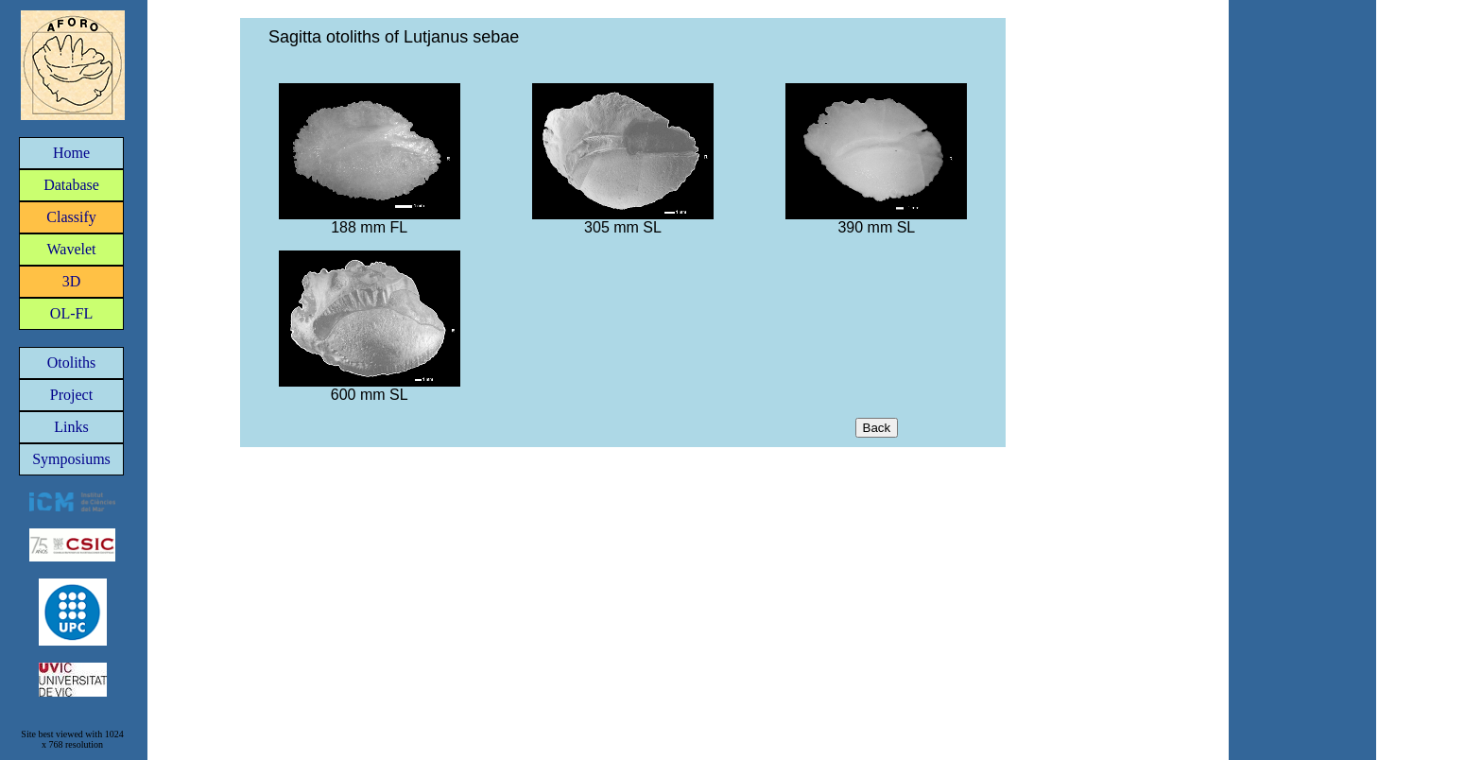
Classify (70, 217)
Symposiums (71, 459)
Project (71, 395)
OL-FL (71, 313)
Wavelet (70, 249)
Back (877, 428)
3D (71, 281)
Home (71, 153)
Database (71, 185)
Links (71, 427)
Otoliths (71, 362)
